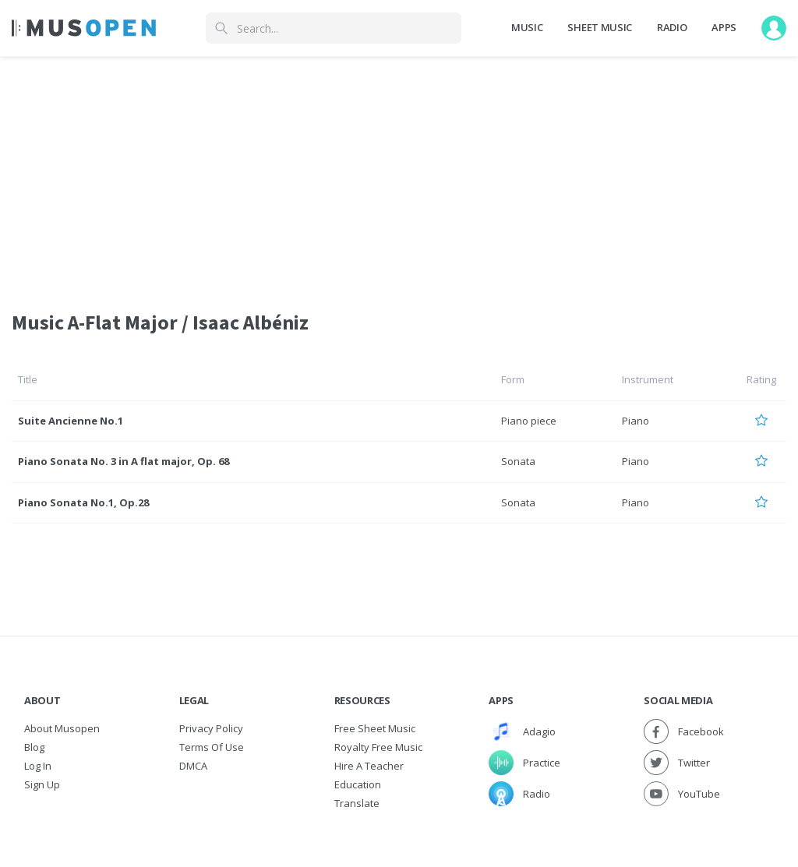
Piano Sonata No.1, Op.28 (83, 502)
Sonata (518, 461)
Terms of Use (211, 747)
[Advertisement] (399, 174)
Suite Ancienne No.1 (70, 421)
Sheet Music (599, 27)
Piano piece (528, 421)
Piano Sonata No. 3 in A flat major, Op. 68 (123, 461)
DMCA (193, 766)
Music (526, 27)
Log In (37, 766)
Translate (357, 803)
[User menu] (773, 28)
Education (357, 784)
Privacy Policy (211, 728)
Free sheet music (374, 728)
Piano (635, 421)
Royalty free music (378, 747)
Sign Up (42, 784)
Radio (672, 27)
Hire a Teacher (369, 766)
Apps (723, 27)
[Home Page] (84, 28)
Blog (34, 747)
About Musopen (62, 728)
